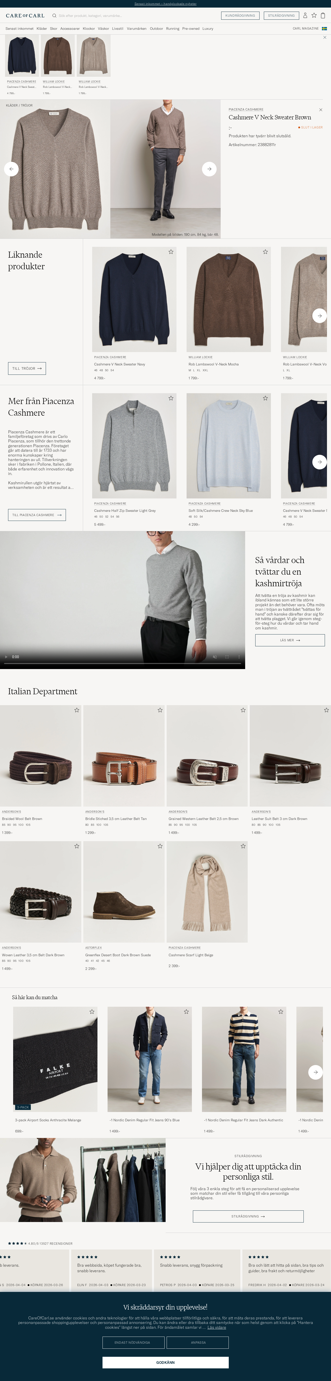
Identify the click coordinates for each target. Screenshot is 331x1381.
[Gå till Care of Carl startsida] (25, 16)
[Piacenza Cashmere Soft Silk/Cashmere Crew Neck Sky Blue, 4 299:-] (229, 460)
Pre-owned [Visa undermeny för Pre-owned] (190, 28)
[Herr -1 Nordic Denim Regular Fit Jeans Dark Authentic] (244, 1059)
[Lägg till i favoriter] (169, 253)
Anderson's (11, 811)
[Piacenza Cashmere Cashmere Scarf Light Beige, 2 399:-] (207, 906)
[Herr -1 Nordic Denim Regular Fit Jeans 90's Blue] (150, 1059)
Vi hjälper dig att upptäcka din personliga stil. (248, 1171)
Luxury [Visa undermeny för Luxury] (207, 28)
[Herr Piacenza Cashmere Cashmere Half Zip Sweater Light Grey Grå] (134, 445)
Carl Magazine (306, 28)
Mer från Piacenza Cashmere (41, 407)
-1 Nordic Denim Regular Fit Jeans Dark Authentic (243, 1120)
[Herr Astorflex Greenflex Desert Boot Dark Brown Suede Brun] (124, 892)
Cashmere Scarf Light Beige (191, 955)
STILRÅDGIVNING (245, 1216)
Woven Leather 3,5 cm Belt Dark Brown (33, 955)
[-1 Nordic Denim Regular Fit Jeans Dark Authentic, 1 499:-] (244, 1070)
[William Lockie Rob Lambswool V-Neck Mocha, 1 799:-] (58, 65)
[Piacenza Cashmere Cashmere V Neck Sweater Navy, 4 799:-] (22, 65)
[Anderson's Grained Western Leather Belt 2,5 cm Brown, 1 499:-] (207, 770)
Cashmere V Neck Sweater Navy (22, 87)
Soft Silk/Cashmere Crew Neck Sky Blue (221, 510)
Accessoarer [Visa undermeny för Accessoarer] (70, 28)
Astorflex (93, 947)
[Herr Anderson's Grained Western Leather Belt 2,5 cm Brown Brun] (207, 756)
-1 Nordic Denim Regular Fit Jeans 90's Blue (145, 1120)
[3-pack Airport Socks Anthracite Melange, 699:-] (55, 1070)
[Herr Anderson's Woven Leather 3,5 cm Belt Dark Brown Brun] (40, 892)
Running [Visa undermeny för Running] (172, 28)
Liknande (26, 260)
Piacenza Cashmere (21, 81)
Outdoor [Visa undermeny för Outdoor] (156, 28)
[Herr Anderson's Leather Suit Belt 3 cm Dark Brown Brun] (290, 756)
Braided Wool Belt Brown (22, 818)
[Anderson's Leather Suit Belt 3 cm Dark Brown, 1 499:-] (290, 770)
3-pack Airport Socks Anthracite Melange (48, 1120)
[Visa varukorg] (323, 15)
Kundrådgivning (240, 15)
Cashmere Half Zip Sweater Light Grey (125, 510)
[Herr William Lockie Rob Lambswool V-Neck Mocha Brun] (58, 56)
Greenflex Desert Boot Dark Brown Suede (118, 955)
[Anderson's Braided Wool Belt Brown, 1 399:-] (40, 770)
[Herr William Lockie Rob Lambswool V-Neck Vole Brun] (94, 56)
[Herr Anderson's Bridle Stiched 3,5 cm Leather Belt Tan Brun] (124, 756)
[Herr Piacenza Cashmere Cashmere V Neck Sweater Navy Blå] (22, 56)
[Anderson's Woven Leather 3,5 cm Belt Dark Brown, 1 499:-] (40, 906)
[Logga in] (305, 16)
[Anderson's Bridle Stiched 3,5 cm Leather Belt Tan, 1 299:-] (124, 770)
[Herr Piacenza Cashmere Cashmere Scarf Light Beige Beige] (207, 892)
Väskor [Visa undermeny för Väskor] (103, 28)
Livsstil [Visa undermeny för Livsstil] (117, 28)
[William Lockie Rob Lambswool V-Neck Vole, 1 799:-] (94, 65)
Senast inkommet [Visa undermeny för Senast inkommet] (20, 28)
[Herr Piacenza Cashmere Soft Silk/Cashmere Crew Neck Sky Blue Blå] (229, 445)
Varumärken (136, 28)
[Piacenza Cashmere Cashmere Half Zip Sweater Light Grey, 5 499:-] (134, 460)
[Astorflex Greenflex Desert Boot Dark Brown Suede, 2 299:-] (124, 906)
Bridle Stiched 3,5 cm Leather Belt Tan (116, 818)
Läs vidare (217, 1327)
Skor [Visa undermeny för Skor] (53, 28)
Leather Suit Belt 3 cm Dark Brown (279, 818)
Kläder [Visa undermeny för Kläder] (42, 28)
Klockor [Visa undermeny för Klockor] (89, 28)
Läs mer (287, 640)
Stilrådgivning (281, 15)
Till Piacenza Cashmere (37, 515)
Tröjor (27, 105)
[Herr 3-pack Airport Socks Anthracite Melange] (55, 1059)
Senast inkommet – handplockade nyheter (166, 4)
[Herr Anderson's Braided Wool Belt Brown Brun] (40, 756)
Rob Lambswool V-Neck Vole (92, 87)
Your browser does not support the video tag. (122, 600)
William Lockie (54, 81)
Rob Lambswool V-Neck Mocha (56, 87)
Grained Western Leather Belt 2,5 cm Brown (204, 818)
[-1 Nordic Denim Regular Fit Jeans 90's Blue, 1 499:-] (150, 1070)
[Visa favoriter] (314, 15)
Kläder (12, 105)
